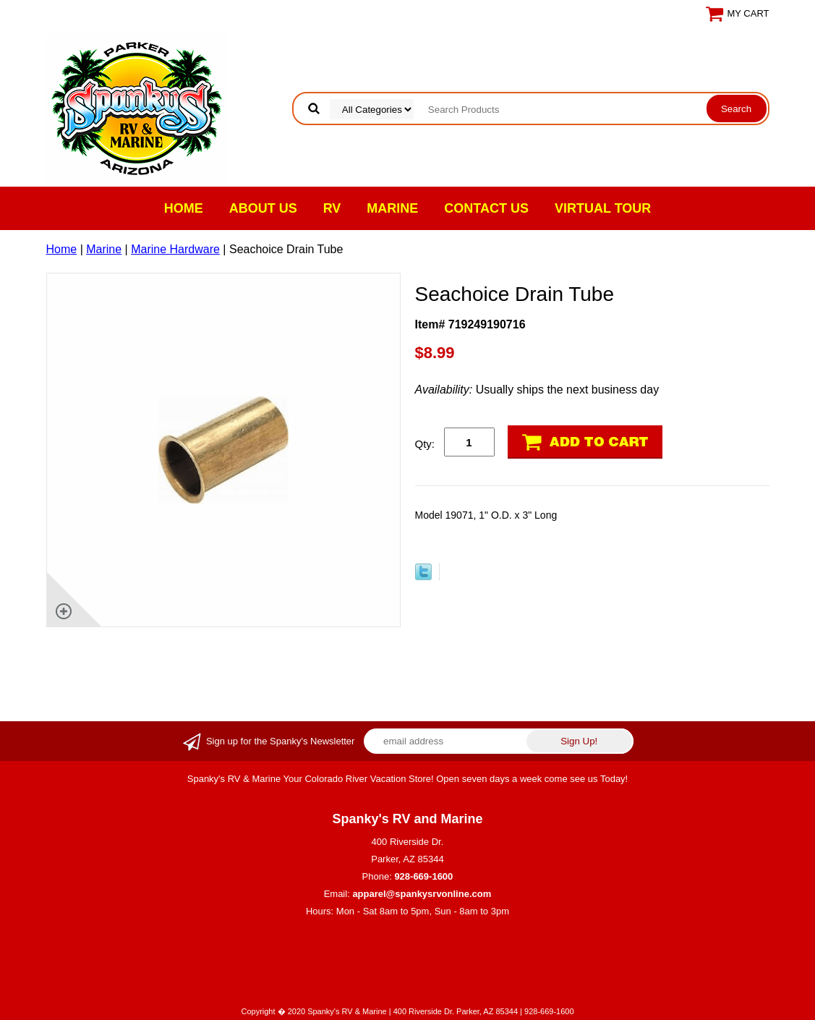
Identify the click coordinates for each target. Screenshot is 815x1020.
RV (332, 208)
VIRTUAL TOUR (603, 208)
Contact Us (486, 208)
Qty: (425, 444)
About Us (263, 208)
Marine (392, 208)
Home (183, 208)
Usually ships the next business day (537, 389)
